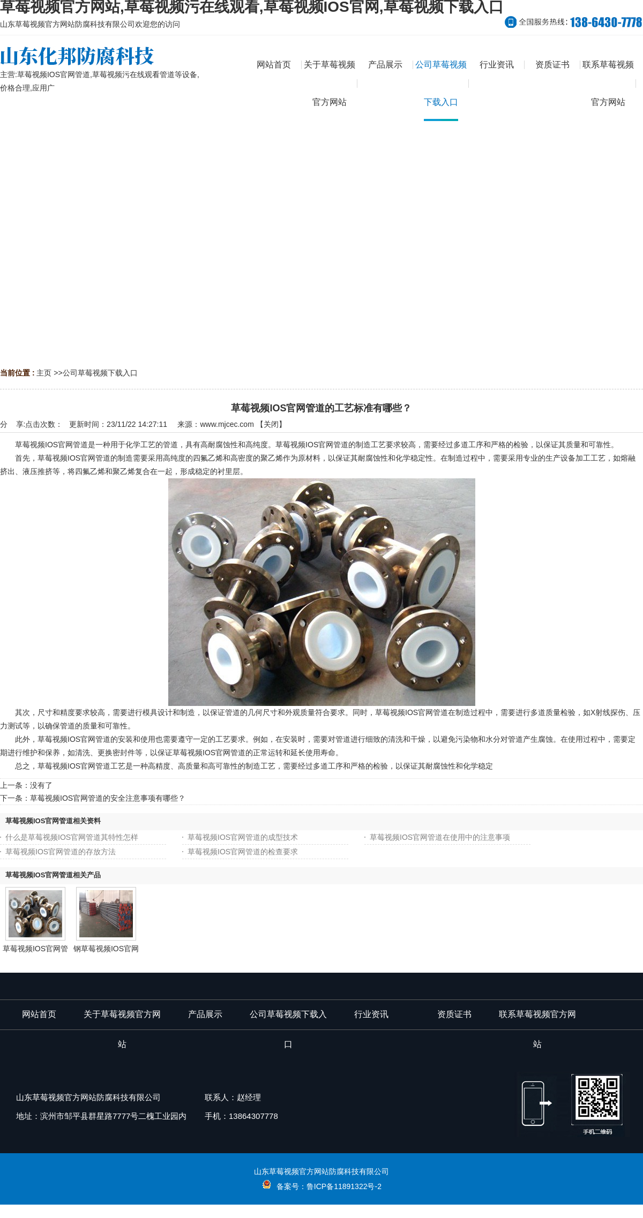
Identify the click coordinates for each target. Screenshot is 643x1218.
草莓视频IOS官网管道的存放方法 (60, 851)
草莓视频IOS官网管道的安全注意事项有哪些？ (107, 798)
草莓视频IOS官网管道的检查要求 (243, 851)
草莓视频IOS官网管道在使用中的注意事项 (440, 837)
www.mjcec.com (226, 424)
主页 (43, 373)
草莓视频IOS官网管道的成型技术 (243, 837)
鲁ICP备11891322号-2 (344, 1186)
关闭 (271, 424)
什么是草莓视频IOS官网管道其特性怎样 (71, 837)
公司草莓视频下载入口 (100, 373)
